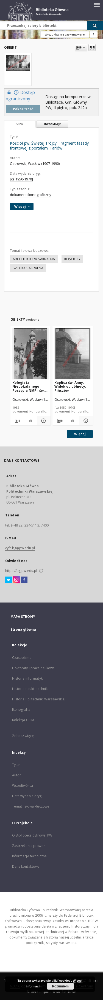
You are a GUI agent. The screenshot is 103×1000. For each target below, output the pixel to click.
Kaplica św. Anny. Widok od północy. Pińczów (70, 386)
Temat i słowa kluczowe (30, 806)
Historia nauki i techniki (30, 688)
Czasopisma (22, 657)
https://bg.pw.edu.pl (21, 570)
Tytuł (16, 764)
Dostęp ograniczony (20, 95)
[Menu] (97, 4)
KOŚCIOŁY (72, 259)
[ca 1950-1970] (21, 179)
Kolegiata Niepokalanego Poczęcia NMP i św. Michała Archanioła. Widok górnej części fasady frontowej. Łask (29, 386)
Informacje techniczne (29, 856)
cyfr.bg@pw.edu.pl (20, 548)
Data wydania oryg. (27, 796)
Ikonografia (21, 709)
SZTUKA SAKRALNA (28, 268)
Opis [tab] (19, 124)
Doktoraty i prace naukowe (33, 668)
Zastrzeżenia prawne (28, 845)
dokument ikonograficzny (30, 194)
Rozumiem (60, 986)
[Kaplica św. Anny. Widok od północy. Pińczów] (73, 353)
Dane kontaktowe (26, 866)
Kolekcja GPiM (23, 720)
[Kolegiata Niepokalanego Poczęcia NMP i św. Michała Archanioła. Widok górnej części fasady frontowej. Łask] (31, 353)
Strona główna (23, 629)
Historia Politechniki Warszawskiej (39, 699)
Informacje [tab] (52, 124)
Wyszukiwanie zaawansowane (65, 34)
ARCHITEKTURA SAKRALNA (34, 259)
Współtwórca (22, 785)
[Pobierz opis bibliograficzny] (17, 420)
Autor (16, 775)
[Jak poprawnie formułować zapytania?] (93, 34)
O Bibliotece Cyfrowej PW (32, 835)
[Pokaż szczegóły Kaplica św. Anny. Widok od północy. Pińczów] (85, 420)
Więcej (80, 434)
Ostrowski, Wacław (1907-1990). (35, 163)
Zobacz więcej (23, 735)
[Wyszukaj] (95, 25)
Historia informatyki (27, 678)
